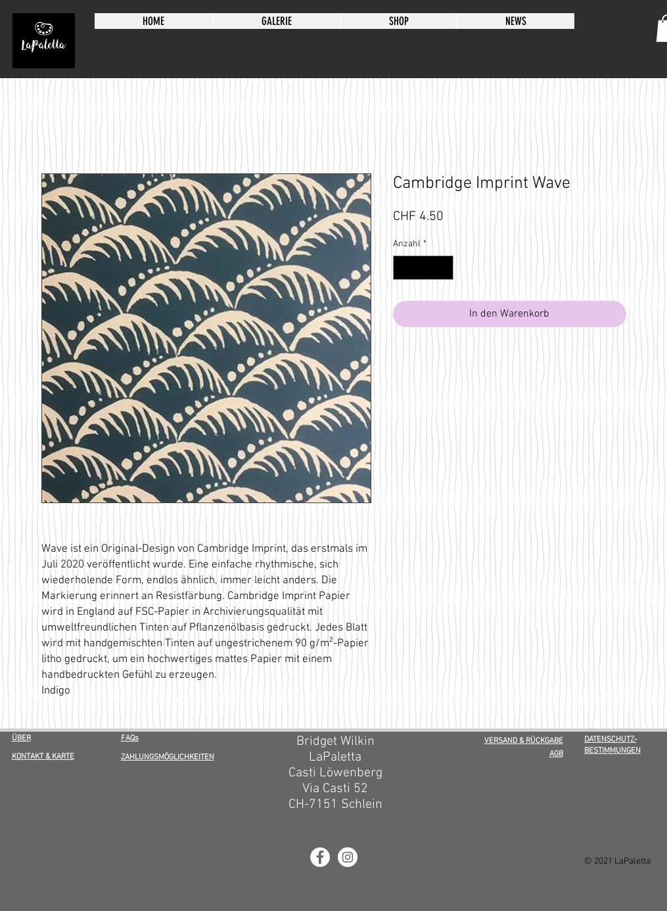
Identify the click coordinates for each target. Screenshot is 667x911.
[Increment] (443, 267)
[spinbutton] (423, 267)
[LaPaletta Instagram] (347, 857)
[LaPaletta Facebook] (320, 857)
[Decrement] (403, 267)
